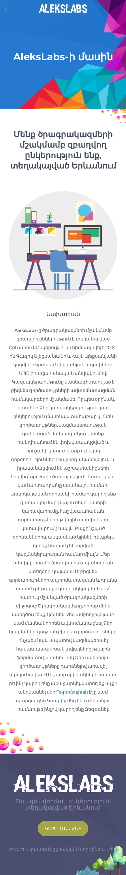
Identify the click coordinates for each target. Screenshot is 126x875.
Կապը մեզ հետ (63, 828)
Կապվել (56, 700)
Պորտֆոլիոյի (72, 691)
